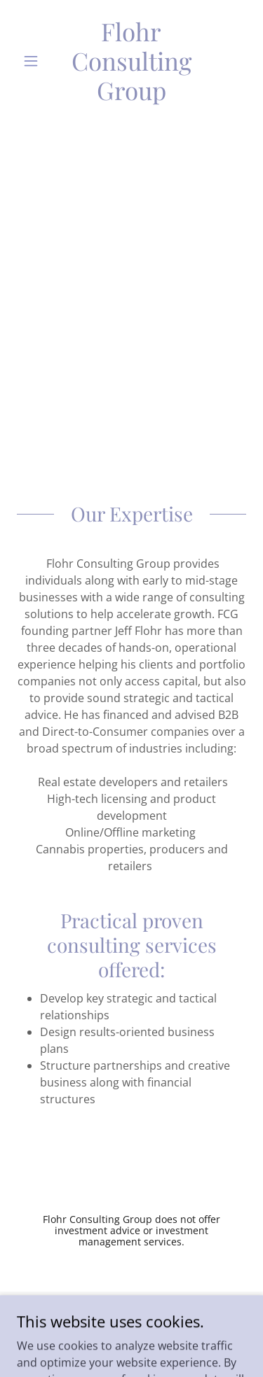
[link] (131, 61)
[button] (34, 61)
